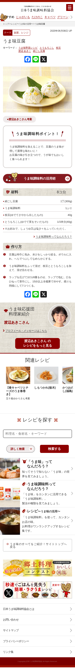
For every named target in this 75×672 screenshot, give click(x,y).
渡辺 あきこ (24, 51)
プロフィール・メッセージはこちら (26, 330)
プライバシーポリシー (16, 641)
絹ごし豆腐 (39, 51)
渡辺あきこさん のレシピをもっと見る (37, 343)
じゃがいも (23, 17)
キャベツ (50, 17)
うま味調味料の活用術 (40, 178)
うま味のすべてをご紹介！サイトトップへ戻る (38, 545)
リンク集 (8, 651)
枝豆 (58, 48)
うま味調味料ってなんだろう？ (54, 236)
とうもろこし (47, 48)
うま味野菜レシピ (28, 48)
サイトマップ (11, 630)
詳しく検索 (18, 448)
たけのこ (37, 17)
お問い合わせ (11, 619)
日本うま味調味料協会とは (18, 609)
